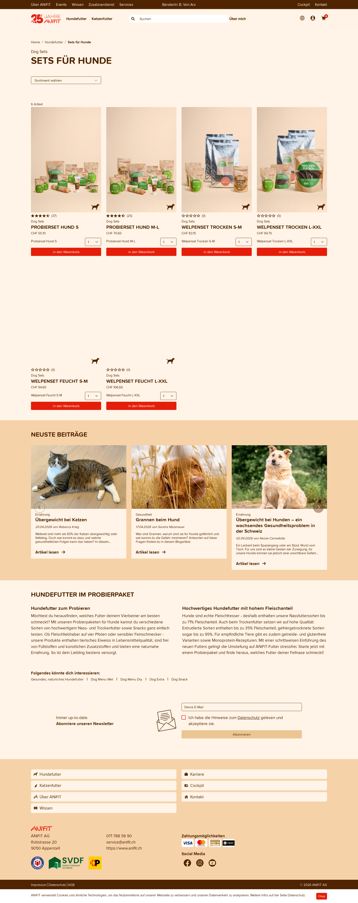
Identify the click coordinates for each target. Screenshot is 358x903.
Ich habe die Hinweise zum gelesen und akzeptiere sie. (235, 720)
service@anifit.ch (121, 842)
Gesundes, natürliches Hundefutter (57, 679)
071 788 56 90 (119, 835)
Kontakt (321, 4)
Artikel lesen (50, 552)
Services (126, 4)
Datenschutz (249, 717)
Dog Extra (157, 679)
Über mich (237, 18)
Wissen (77, 4)
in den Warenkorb (66, 252)
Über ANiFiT (41, 4)
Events (61, 4)
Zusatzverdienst (101, 4)
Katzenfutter (102, 18)
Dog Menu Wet (102, 679)
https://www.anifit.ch (124, 848)
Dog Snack (179, 679)
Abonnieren (242, 734)
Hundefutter (76, 18)
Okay (321, 896)
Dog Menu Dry (131, 679)
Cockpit (304, 4)
